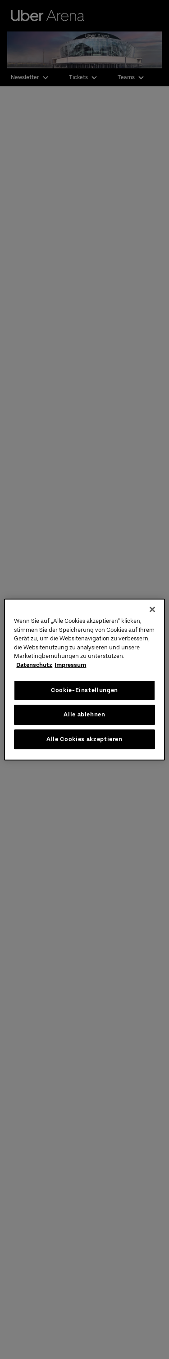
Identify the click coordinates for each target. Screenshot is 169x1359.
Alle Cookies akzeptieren (84, 739)
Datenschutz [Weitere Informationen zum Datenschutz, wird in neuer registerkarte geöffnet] (34, 665)
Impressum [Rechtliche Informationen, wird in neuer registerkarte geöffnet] (70, 665)
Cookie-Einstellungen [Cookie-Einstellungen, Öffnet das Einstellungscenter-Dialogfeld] (84, 690)
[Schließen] (152, 609)
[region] (84, 679)
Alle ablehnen (84, 714)
